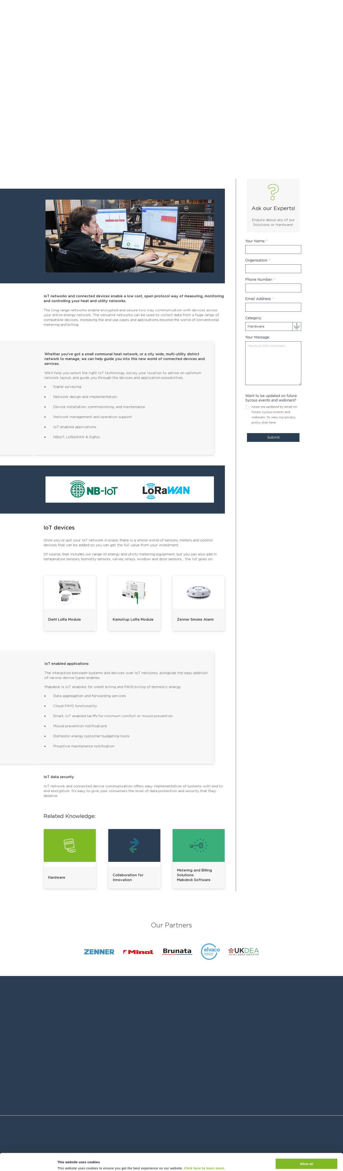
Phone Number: (260, 279)
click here (268, 422)
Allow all (306, 1146)
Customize (307, 1159)
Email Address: (259, 299)
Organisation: (257, 260)
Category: (253, 318)
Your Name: (256, 241)
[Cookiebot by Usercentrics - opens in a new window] (28, 1162)
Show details (67, 1162)
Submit (273, 437)
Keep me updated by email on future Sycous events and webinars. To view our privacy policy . (274, 414)
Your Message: (257, 337)
